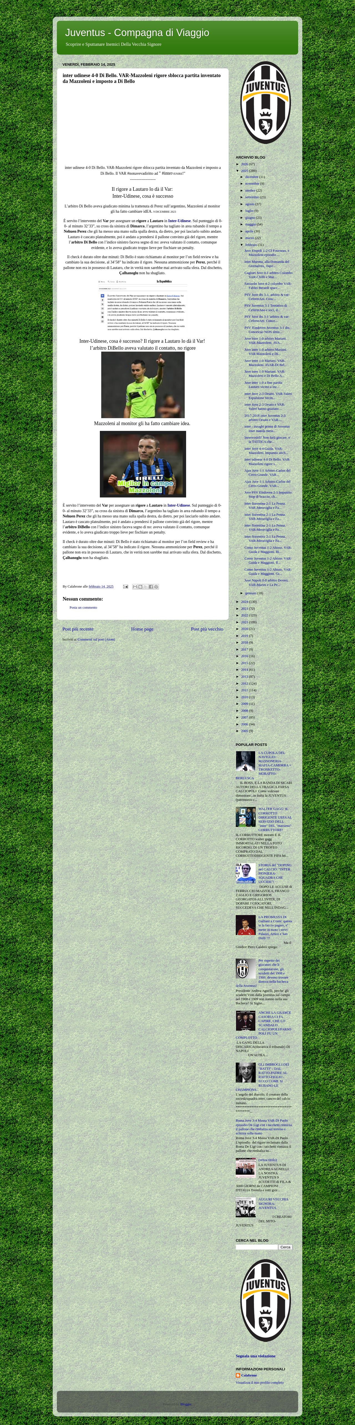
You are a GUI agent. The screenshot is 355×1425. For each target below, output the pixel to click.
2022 (245, 615)
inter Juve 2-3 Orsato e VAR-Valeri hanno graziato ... (264, 407)
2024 (245, 602)
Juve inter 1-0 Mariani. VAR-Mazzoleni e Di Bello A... (264, 374)
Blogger (185, 1404)
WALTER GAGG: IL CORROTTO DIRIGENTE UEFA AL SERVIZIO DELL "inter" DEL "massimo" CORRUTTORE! (275, 819)
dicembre (252, 177)
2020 (245, 629)
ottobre (250, 190)
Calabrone (249, 1375)
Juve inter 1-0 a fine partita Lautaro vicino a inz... (263, 385)
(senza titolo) (267, 1160)
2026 (245, 164)
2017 (245, 649)
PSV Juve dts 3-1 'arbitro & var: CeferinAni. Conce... (266, 319)
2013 (245, 677)
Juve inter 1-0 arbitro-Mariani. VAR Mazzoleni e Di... (265, 352)
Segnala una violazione (255, 1356)
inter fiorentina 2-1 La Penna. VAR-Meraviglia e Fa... (265, 506)
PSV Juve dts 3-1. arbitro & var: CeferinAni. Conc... (266, 297)
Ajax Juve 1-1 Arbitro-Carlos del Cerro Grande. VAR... (267, 473)
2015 (245, 663)
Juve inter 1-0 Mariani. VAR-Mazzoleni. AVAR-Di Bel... (265, 363)
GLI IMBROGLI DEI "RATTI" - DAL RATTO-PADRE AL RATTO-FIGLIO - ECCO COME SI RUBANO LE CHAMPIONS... (262, 1077)
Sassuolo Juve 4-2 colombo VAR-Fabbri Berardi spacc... (267, 286)
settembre (252, 197)
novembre (252, 184)
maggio (251, 224)
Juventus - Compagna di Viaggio (137, 32)
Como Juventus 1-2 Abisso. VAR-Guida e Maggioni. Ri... (268, 550)
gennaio (251, 593)
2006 (245, 724)
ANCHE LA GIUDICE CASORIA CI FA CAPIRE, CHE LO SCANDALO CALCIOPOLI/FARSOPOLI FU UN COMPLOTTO (263, 1025)
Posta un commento (83, 607)
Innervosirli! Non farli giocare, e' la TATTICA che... (267, 440)
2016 (245, 656)
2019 (245, 636)
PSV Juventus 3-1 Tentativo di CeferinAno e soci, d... (265, 308)
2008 (245, 711)
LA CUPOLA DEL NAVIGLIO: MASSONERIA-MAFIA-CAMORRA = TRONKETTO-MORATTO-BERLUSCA (263, 765)
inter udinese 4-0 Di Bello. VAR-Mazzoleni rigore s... (267, 462)
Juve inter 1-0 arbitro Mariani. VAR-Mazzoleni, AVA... (265, 341)
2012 (245, 683)
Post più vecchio (207, 629)
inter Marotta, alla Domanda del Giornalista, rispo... (266, 264)
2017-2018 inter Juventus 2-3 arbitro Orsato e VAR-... (264, 418)
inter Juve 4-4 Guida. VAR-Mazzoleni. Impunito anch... (266, 451)
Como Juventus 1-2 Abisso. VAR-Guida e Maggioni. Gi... (268, 572)
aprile (249, 231)
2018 (245, 642)
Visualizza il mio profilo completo (260, 1383)
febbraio (251, 245)
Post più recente (78, 629)
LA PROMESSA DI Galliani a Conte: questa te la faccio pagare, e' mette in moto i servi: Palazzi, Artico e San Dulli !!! (275, 927)
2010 (245, 697)
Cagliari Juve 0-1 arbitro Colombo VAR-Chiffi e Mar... (268, 275)
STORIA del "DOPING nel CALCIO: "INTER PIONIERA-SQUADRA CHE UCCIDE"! (274, 873)
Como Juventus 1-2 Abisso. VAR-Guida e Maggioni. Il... (268, 561)
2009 (245, 704)
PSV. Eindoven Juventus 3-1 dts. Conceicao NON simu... (267, 330)
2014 (245, 670)
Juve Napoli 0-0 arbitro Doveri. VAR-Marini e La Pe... (266, 582)
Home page (142, 629)
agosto (250, 204)
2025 (245, 171)
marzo (250, 238)
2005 (245, 731)
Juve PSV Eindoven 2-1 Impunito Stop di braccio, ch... (267, 495)
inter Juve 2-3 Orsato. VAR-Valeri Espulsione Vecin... (268, 396)
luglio (250, 211)
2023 (245, 609)
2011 (245, 690)
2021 (245, 622)
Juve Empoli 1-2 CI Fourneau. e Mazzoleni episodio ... (266, 253)
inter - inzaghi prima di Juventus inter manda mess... (267, 429)
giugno (250, 218)
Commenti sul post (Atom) (96, 639)
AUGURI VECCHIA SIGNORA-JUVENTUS (273, 1203)
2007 (245, 717)
